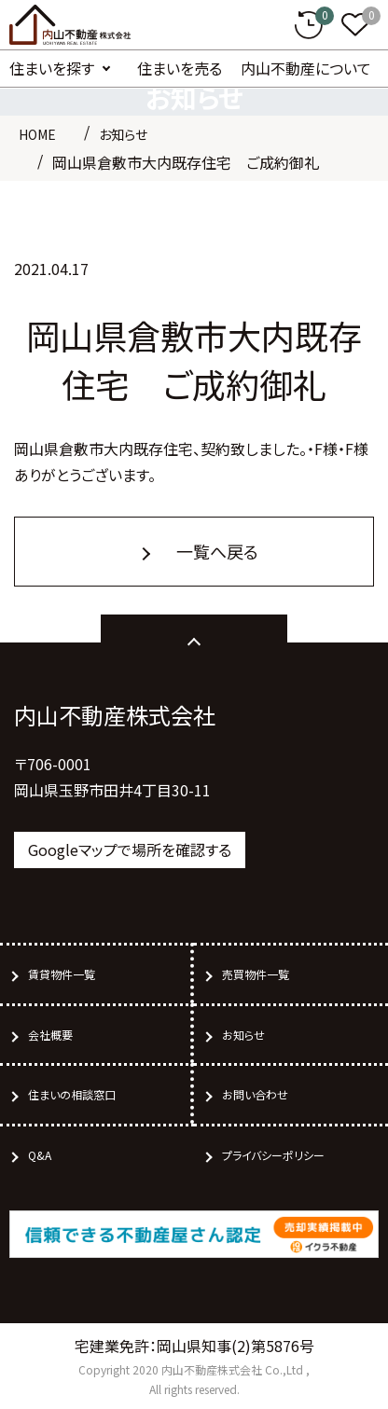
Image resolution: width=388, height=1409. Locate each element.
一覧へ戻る (217, 551)
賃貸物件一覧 (61, 974)
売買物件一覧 (255, 974)
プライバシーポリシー (273, 1155)
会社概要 (50, 1035)
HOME (37, 134)
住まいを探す (51, 68)
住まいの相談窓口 (72, 1094)
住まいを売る (179, 68)
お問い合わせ (255, 1094)
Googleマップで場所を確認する (129, 849)
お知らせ (123, 134)
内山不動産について (306, 68)
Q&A (39, 1155)
